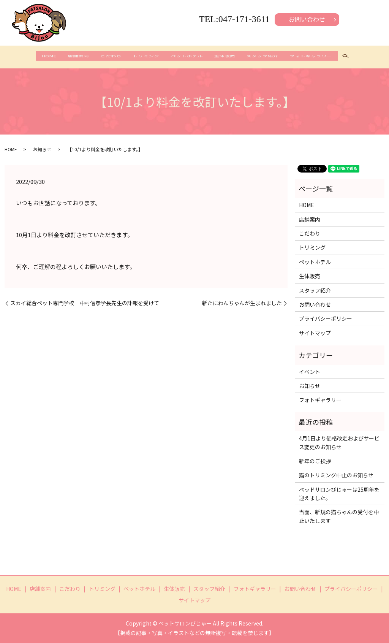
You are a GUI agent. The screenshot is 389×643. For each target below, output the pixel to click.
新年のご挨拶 (315, 461)
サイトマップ (315, 333)
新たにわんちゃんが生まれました (242, 303)
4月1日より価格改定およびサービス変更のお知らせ (339, 442)
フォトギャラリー (327, 58)
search (364, 58)
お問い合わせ (307, 19)
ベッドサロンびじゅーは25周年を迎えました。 (339, 494)
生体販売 (231, 58)
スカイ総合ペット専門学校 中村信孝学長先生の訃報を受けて (84, 303)
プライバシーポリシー (325, 318)
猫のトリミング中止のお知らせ (336, 475)
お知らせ (42, 149)
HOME (32, 58)
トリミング (143, 58)
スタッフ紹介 (274, 58)
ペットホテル (189, 58)
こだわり (103, 58)
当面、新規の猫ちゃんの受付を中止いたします (339, 516)
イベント (309, 371)
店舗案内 (66, 58)
